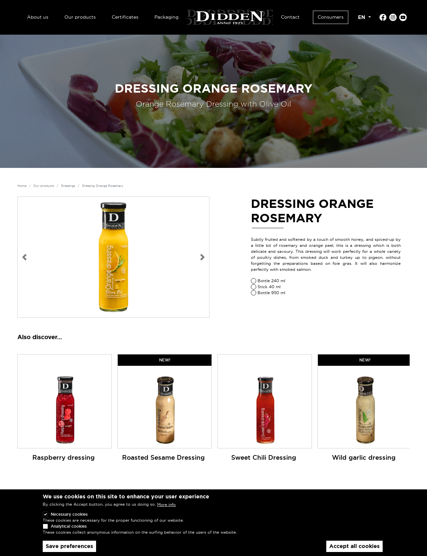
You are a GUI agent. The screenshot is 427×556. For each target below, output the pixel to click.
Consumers (331, 17)
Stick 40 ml (269, 286)
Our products (80, 17)
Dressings (68, 186)
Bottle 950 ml (271, 292)
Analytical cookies (69, 531)
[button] (24, 257)
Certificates (125, 17)
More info (166, 509)
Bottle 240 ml (271, 280)
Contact (290, 17)
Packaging (166, 17)
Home (21, 186)
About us (37, 17)
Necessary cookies (69, 519)
